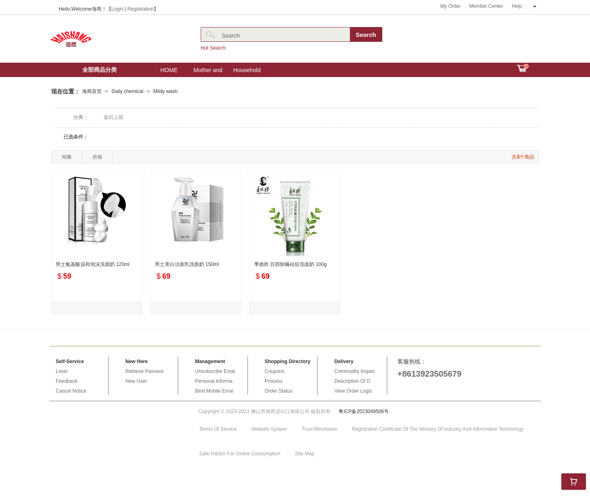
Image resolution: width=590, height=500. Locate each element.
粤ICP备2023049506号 (363, 411)
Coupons (274, 371)
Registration (140, 9)
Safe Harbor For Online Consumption (239, 454)
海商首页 (92, 91)
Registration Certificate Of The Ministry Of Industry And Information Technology (438, 429)
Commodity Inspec (354, 371)
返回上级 (113, 117)
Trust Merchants (319, 429)
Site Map (304, 454)
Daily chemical (127, 91)
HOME (169, 70)
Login (117, 9)
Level (62, 371)
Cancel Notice (71, 391)
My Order (450, 6)
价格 (97, 157)
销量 (67, 157)
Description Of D (352, 381)
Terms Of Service (218, 429)
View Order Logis (353, 391)
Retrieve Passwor (144, 371)
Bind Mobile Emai (214, 391)
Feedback (66, 381)
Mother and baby (207, 72)
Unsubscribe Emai (215, 371)
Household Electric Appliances (247, 72)
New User (136, 381)
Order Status (279, 391)
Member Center (486, 6)
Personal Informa (213, 381)
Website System (269, 429)
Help (524, 6)
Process (273, 381)
